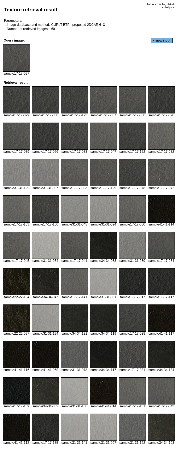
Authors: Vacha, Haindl (161, 4)
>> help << (168, 7)
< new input (161, 40)
